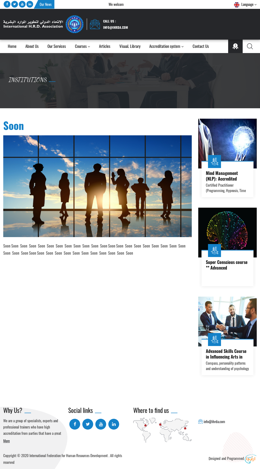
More (6, 440)
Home (12, 46)
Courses (82, 46)
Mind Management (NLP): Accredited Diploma (222, 179)
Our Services (56, 46)
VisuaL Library (130, 46)
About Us (32, 46)
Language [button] (245, 5)
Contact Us (200, 46)
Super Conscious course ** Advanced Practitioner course (226, 268)
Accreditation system (166, 46)
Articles (104, 46)
